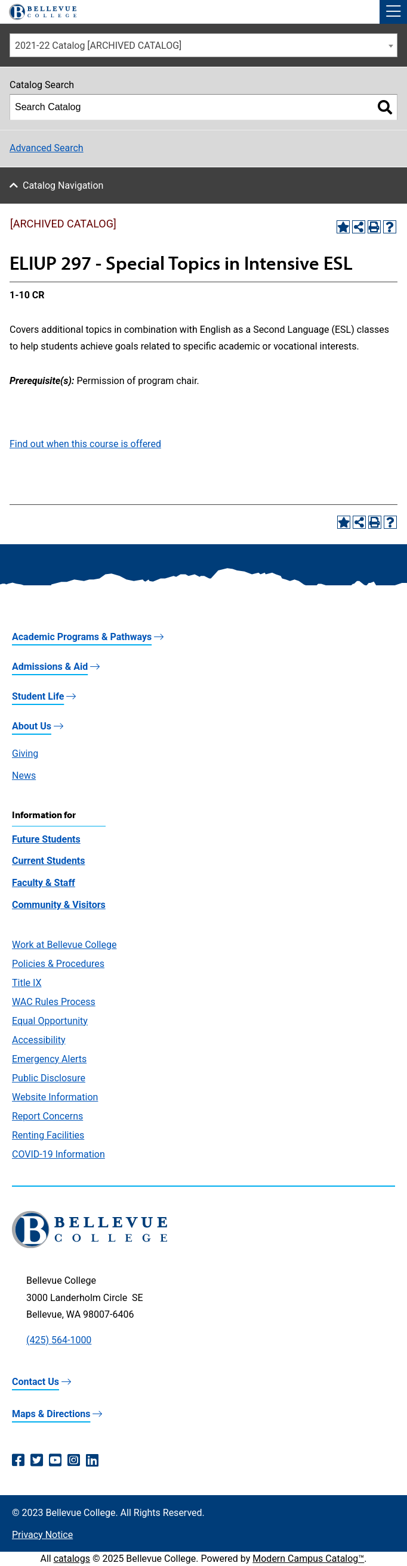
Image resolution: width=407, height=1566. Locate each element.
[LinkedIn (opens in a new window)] (92, 1460)
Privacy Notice (42, 1534)
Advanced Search (47, 148)
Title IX (27, 982)
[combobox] (203, 45)
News (24, 775)
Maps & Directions (51, 1414)
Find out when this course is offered (85, 444)
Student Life (38, 696)
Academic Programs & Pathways (82, 636)
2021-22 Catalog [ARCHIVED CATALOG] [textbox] (98, 45)
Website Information (55, 1097)
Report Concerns (47, 1116)
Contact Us (35, 1381)
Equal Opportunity (50, 1021)
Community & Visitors (59, 904)
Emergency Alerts (49, 1059)
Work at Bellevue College (64, 944)
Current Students (48, 860)
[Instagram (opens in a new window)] (73, 1460)
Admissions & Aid (50, 666)
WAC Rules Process (53, 1001)
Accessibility (39, 1040)
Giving (25, 753)
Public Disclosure (48, 1078)
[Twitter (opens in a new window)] (36, 1460)
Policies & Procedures (58, 963)
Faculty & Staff (43, 882)
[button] (393, 12)
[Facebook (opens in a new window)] (18, 1460)
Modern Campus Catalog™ (308, 1558)
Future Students (46, 839)
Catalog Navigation (63, 185)
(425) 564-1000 (58, 1340)
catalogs (72, 1558)
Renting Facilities (48, 1135)
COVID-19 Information (58, 1154)
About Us (31, 726)
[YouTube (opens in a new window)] (55, 1460)
